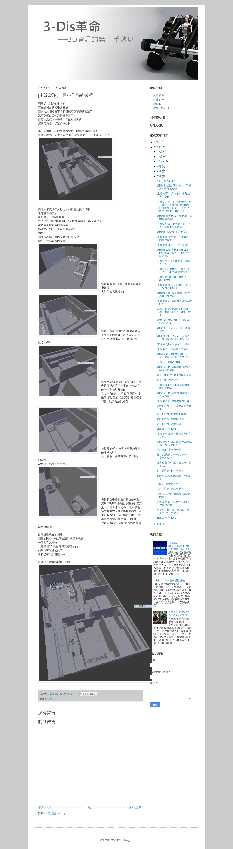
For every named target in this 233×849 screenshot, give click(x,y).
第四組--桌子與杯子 (168, 483)
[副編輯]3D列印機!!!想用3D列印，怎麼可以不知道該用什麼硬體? (173, 252)
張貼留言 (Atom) (55, 813)
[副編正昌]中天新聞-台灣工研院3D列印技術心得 (174, 443)
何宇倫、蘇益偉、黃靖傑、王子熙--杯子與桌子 (173, 511)
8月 (159, 171)
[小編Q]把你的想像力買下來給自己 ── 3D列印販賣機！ (174, 270)
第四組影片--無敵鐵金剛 (170, 418)
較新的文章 (45, 807)
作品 (156, 99)
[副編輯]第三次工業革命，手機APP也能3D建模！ (174, 187)
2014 (157, 142)
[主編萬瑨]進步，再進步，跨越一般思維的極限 (174, 286)
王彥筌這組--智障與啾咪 (170, 488)
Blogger (128, 840)
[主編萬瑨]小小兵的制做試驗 (173, 244)
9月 (159, 166)
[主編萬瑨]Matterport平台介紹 (173, 344)
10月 (160, 161)
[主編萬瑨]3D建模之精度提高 (173, 401)
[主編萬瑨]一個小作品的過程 (173, 349)
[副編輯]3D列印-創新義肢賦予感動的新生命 (173, 294)
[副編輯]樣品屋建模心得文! (172, 231)
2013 (157, 147)
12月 (160, 151)
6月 (159, 523)
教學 (156, 103)
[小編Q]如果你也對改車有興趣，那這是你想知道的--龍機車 (174, 312)
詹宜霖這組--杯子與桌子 (170, 470)
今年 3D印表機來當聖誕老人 (171, 580)
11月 (160, 156)
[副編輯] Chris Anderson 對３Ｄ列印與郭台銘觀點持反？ (173, 338)
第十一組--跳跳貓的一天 (170, 379)
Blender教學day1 (166, 517)
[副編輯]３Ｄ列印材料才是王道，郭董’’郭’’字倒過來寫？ (173, 355)
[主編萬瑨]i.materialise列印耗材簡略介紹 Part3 (179, 546)
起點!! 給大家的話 (167, 180)
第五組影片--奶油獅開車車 (171, 413)
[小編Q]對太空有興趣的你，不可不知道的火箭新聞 (174, 225)
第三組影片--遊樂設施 (169, 423)
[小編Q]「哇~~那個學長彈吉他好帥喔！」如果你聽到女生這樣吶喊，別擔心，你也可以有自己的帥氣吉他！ (174, 206)
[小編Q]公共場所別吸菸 (170, 361)
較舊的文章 (135, 807)
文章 (49, 698)
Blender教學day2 (166, 428)
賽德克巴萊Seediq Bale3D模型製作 (178, 614)
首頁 (90, 807)
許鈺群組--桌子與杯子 (169, 449)
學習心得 (158, 108)
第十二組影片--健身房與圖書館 (174, 375)
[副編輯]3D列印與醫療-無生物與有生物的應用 (173, 369)
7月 (159, 176)
